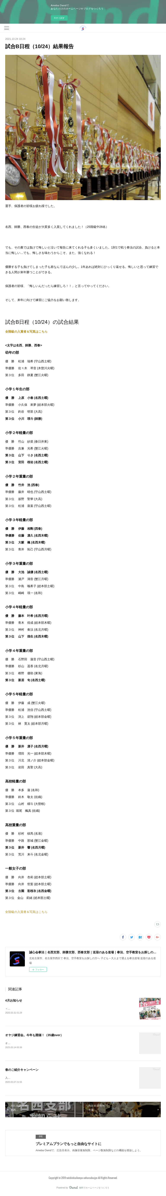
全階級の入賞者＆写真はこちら (26, 331)
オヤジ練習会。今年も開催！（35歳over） (34, 1035)
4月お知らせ (13, 1000)
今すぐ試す (59, 18)
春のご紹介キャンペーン (21, 1070)
